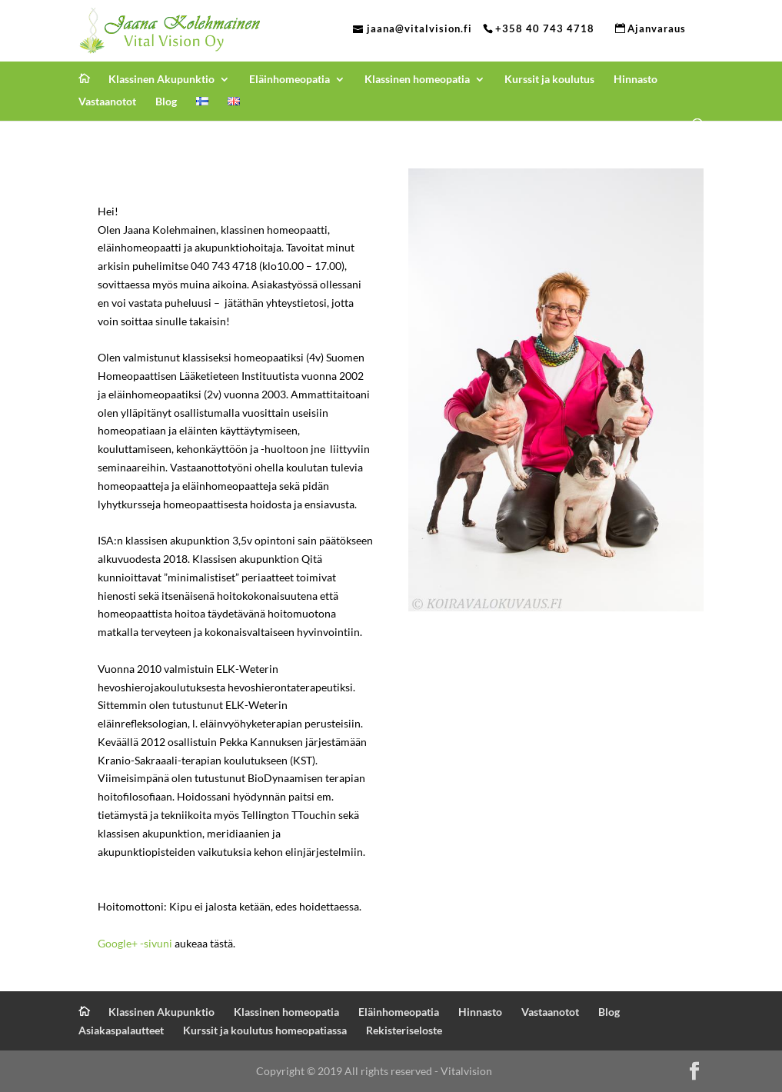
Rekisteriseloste (404, 1030)
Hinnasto (635, 79)
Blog (166, 102)
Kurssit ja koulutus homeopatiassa (265, 1030)
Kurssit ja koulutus (549, 79)
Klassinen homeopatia (417, 79)
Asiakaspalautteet (121, 1030)
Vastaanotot (107, 102)
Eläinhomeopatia (289, 79)
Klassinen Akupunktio (161, 79)
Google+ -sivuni (135, 943)
